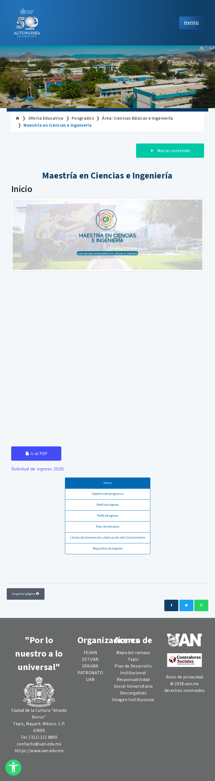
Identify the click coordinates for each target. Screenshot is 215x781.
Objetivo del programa (107, 494)
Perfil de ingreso (108, 504)
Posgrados (83, 118)
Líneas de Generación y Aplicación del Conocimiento (107, 537)
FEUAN (90, 653)
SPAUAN (90, 666)
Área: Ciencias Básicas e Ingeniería (137, 118)
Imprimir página (25, 594)
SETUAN (90, 659)
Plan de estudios (107, 526)
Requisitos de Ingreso (107, 548)
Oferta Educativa (46, 118)
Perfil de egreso (107, 515)
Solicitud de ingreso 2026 (37, 469)
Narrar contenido (170, 151)
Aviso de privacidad (184, 677)
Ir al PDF (36, 454)
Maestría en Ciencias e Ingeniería (58, 125)
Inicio (107, 483)
